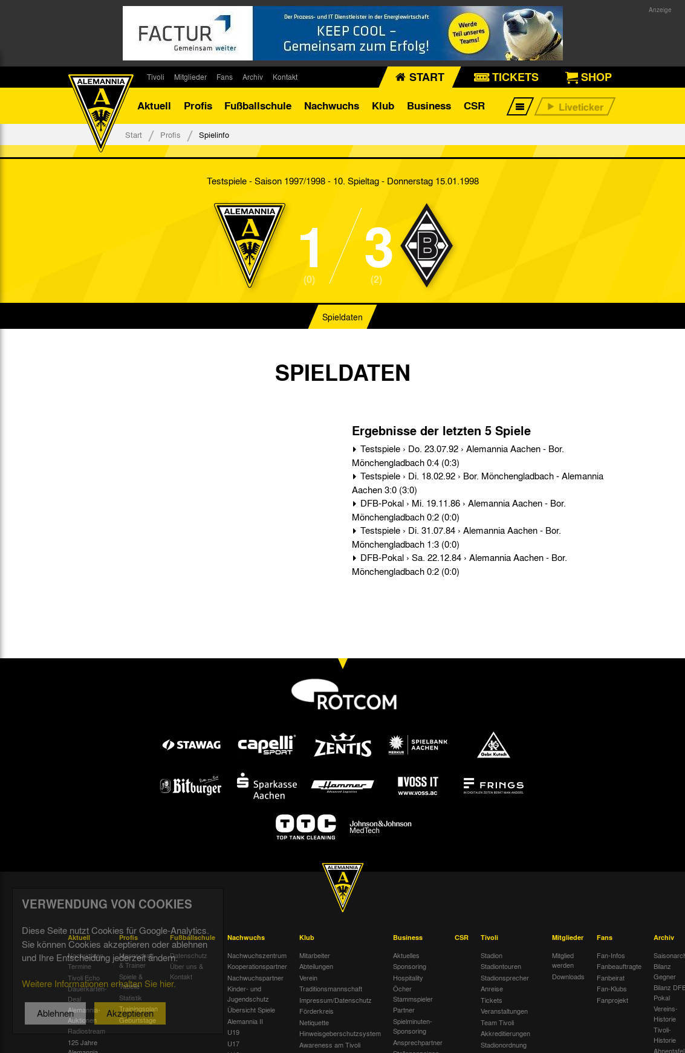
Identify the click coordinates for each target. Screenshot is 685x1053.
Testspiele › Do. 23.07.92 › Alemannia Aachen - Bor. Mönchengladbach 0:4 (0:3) (458, 455)
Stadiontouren (501, 966)
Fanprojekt (612, 1000)
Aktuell (154, 105)
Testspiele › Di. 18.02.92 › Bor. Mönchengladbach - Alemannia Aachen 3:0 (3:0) (477, 482)
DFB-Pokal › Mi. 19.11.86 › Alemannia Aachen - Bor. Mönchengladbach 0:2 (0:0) (459, 509)
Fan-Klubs (612, 988)
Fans (224, 76)
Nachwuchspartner (255, 977)
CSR (474, 105)
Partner (404, 1009)
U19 (233, 1032)
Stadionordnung (504, 1044)
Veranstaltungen (504, 1011)
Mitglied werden (563, 960)
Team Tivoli (497, 1022)
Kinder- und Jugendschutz (248, 993)
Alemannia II (245, 1021)
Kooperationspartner (257, 966)
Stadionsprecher (505, 977)
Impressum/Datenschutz (335, 1000)
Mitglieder (190, 76)
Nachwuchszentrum (257, 955)
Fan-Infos (611, 955)
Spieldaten (342, 317)
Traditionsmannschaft (330, 988)
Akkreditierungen (505, 1033)
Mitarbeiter (314, 955)
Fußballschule (257, 105)
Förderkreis (316, 1011)
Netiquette (314, 1022)
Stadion (491, 955)
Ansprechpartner (418, 1042)
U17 (233, 1043)
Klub (383, 105)
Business (429, 105)
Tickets (491, 1000)
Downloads (568, 976)
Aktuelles (406, 955)
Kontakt (285, 76)
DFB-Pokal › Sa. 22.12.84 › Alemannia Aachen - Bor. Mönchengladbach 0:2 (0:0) (459, 564)
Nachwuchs (331, 105)
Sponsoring (409, 966)
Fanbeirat (611, 977)
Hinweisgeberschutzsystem (340, 1033)
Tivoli (155, 76)
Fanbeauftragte (619, 966)
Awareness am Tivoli (329, 1044)
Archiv (252, 76)
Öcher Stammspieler (413, 993)
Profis (198, 105)
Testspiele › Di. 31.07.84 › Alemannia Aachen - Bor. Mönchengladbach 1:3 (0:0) (456, 537)
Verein (308, 977)
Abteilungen (316, 966)
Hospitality (408, 977)
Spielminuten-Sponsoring (412, 1026)
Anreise (492, 988)
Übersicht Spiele (251, 1009)
